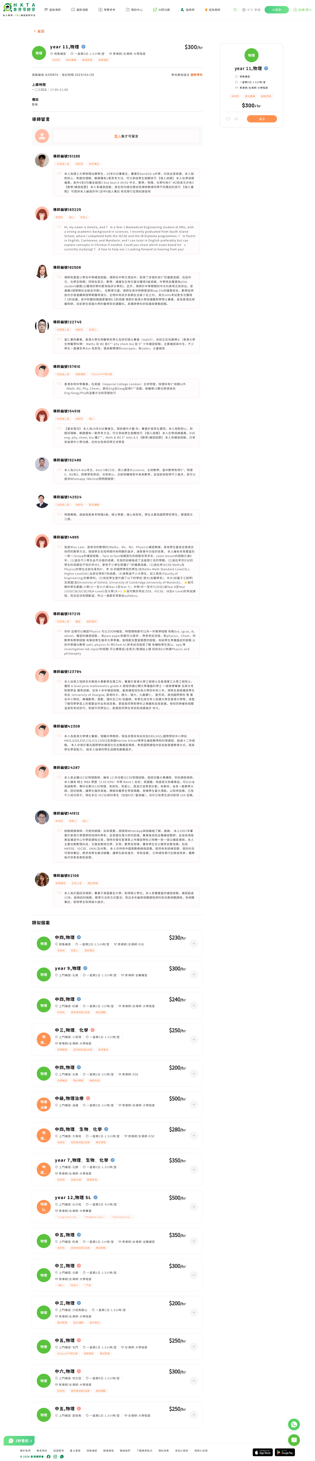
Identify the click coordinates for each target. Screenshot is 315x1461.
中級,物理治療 (69, 1098)
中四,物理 (65, 937)
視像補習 (92, 1450)
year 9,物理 (68, 968)
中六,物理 (65, 1371)
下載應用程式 (144, 1450)
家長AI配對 (181, 1450)
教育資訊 (42, 1450)
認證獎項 (58, 1450)
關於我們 (25, 1450)
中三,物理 (65, 1266)
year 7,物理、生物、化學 (81, 1160)
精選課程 (108, 1450)
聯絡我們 (125, 1450)
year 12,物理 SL (73, 1197)
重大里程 (75, 1450)
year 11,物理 (64, 47)
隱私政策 (164, 1450)
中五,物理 (65, 1235)
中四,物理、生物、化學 (78, 1129)
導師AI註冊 (201, 1450)
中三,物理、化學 (71, 1030)
